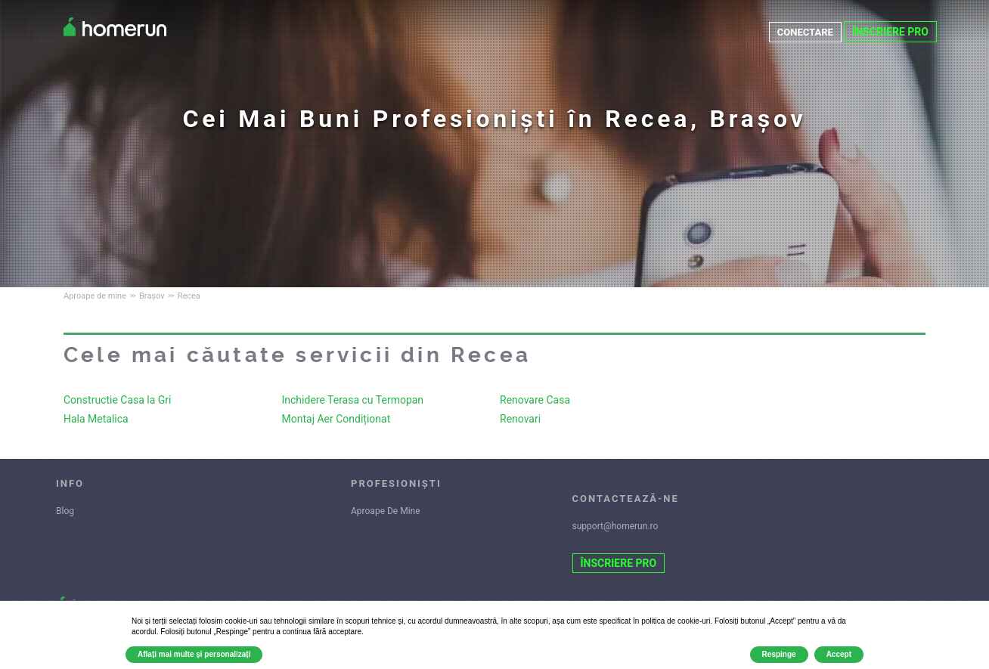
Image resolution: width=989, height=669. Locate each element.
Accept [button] (838, 654)
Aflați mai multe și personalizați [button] (194, 654)
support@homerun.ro (615, 526)
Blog (65, 511)
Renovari (520, 419)
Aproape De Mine (385, 511)
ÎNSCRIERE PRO (890, 32)
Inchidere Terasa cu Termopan (353, 400)
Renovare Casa (535, 400)
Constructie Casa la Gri (118, 400)
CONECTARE (803, 32)
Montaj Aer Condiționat (336, 419)
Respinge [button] (779, 654)
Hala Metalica (96, 419)
